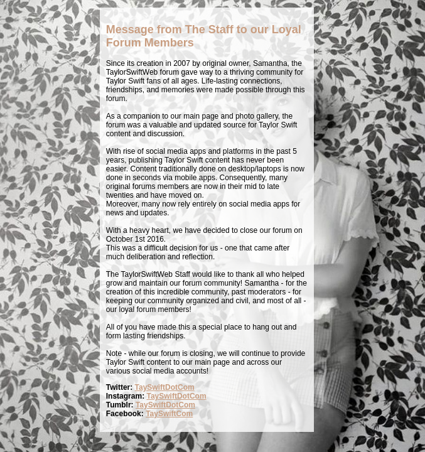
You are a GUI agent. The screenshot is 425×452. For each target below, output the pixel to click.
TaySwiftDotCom (165, 387)
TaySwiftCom (169, 413)
